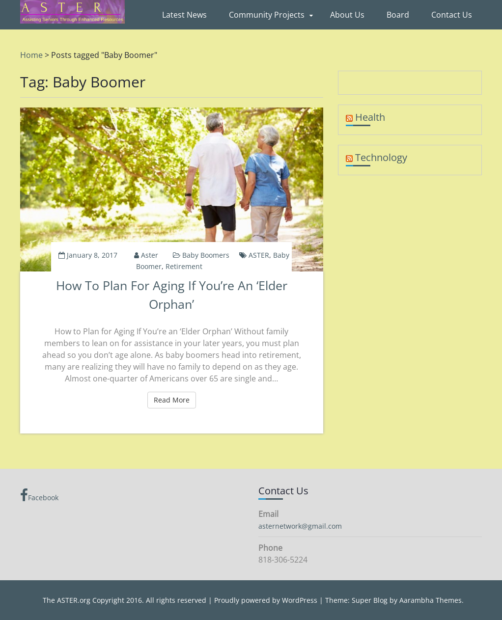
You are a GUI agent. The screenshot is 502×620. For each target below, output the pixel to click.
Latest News (184, 14)
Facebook (39, 495)
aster (149, 255)
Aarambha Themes (430, 600)
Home (31, 55)
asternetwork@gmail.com (300, 526)
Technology (381, 157)
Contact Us (451, 14)
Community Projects (267, 14)
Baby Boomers (205, 255)
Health (370, 117)
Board (398, 14)
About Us (347, 14)
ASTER (259, 255)
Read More (175, 399)
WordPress (299, 600)
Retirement (184, 266)
